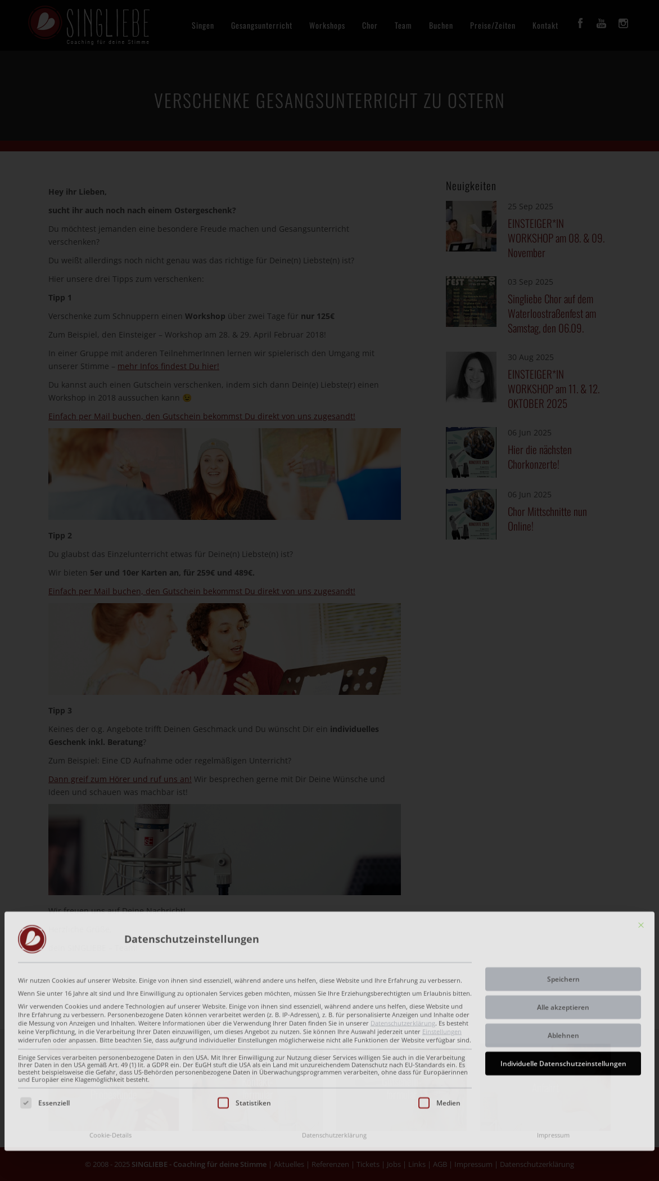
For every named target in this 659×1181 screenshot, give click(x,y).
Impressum (553, 1071)
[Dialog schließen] (641, 860)
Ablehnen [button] (563, 971)
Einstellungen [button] (442, 967)
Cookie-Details (110, 1071)
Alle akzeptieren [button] (563, 943)
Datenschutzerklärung (403, 958)
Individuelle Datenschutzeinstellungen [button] (563, 999)
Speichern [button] (563, 914)
